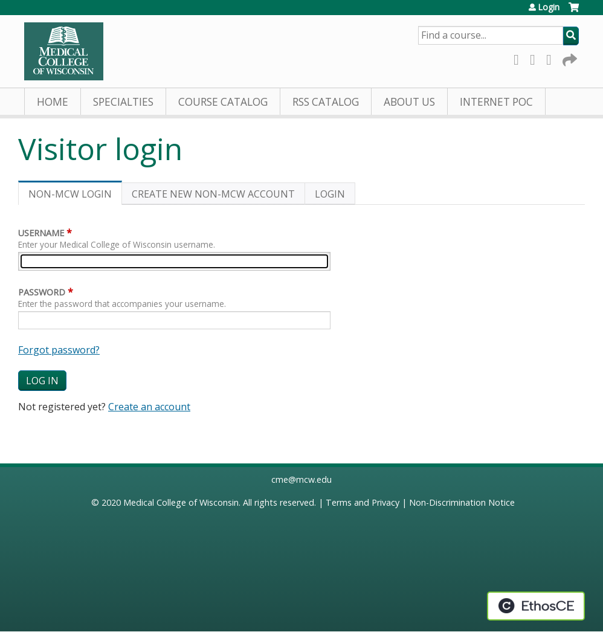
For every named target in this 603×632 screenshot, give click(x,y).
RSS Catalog (325, 102)
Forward (569, 58)
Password (41, 292)
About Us (409, 102)
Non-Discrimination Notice (462, 502)
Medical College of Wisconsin (181, 502)
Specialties (123, 102)
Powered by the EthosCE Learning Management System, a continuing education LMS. (536, 606)
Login (548, 7)
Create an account (149, 406)
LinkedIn (552, 58)
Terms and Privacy (362, 502)
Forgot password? (59, 349)
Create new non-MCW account (213, 194)
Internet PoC (496, 102)
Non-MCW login (75, 196)
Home (52, 102)
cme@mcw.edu (301, 479)
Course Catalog (223, 102)
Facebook (520, 58)
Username (41, 233)
